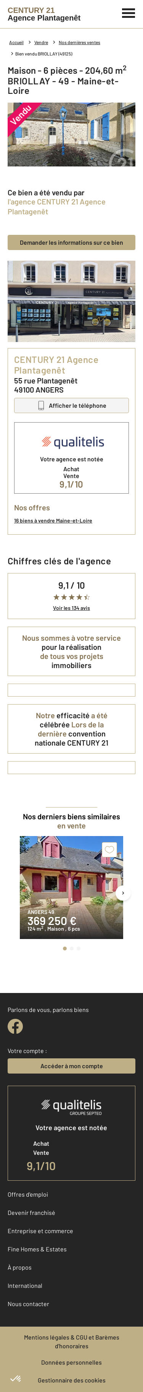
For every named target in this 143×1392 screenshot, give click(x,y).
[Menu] (128, 12)
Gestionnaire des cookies (72, 1380)
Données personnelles (71, 1362)
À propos (20, 1267)
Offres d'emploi (28, 1194)
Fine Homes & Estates (37, 1249)
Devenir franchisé (31, 1212)
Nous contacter (28, 1303)
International (25, 1285)
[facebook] (15, 1026)
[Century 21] (44, 14)
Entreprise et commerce (40, 1230)
